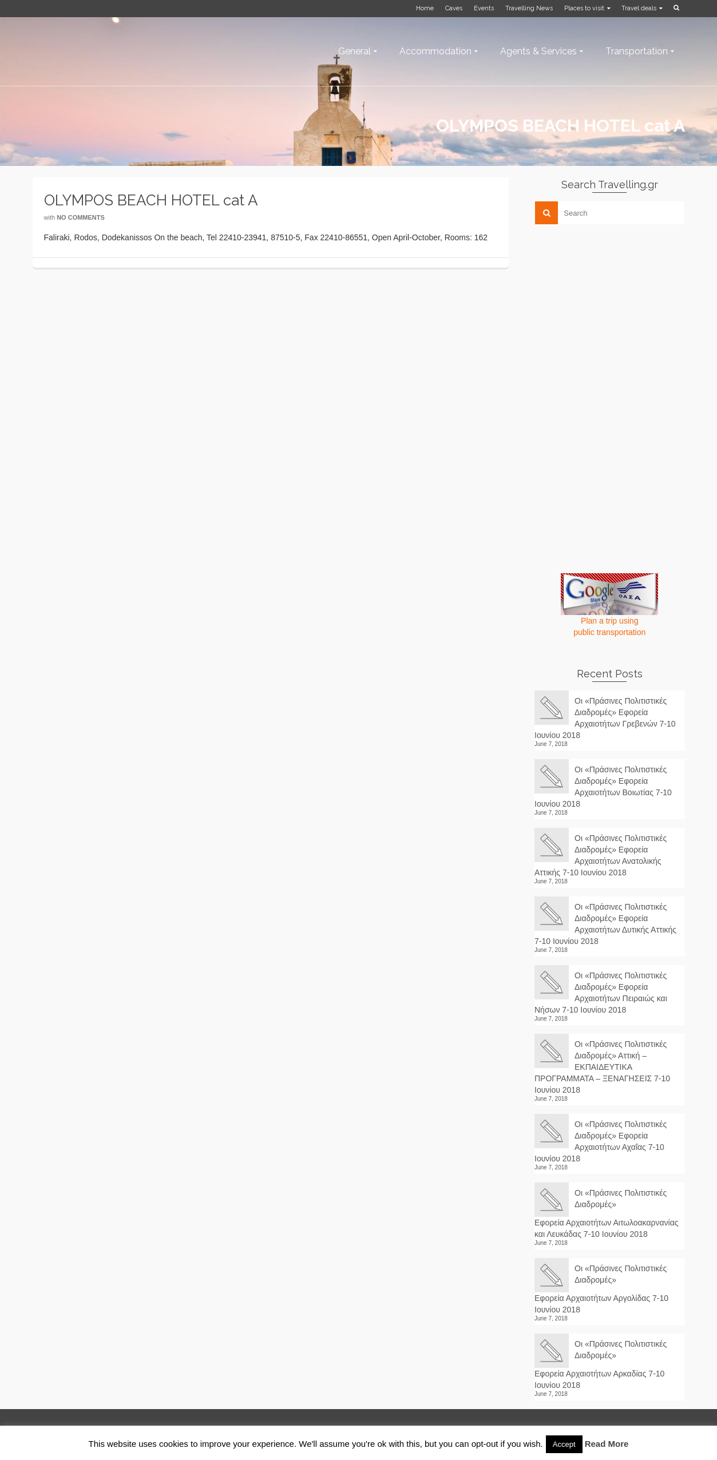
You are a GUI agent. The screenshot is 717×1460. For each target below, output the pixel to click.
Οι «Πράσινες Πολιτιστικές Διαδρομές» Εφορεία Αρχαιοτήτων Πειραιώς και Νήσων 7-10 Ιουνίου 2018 (600, 992)
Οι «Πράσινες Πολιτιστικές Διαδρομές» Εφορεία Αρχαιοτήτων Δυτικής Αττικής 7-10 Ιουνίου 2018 (605, 924)
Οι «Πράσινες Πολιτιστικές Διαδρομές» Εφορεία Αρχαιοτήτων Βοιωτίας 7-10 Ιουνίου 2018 (603, 786)
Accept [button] (564, 1444)
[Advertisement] (620, 312)
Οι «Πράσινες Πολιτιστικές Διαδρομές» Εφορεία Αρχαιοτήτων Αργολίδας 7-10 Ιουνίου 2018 (601, 1289)
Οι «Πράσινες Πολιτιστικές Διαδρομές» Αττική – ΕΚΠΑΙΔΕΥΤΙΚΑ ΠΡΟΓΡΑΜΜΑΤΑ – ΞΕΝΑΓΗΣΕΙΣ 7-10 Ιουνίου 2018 (602, 1067)
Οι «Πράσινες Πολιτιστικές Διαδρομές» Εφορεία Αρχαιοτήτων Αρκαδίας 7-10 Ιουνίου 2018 (600, 1364)
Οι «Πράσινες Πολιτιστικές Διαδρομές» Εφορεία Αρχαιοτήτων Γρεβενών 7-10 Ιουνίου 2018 (605, 718)
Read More (607, 1444)
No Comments (81, 217)
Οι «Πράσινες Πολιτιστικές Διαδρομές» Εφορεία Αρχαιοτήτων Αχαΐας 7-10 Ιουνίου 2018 (600, 1141)
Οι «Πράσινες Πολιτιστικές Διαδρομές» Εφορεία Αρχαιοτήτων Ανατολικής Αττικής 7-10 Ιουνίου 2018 (600, 855)
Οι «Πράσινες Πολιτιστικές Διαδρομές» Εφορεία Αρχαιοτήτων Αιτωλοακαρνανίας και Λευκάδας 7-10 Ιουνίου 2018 (606, 1213)
